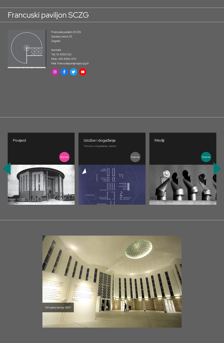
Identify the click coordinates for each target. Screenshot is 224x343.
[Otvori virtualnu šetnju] (112, 282)
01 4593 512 (63, 54)
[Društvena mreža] (55, 72)
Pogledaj (64, 157)
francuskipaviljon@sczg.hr (73, 63)
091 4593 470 (67, 59)
